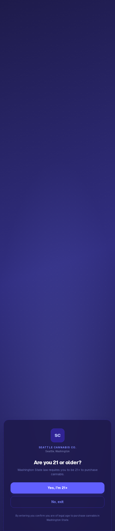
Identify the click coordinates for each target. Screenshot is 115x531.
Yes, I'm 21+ (57, 488)
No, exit (57, 502)
